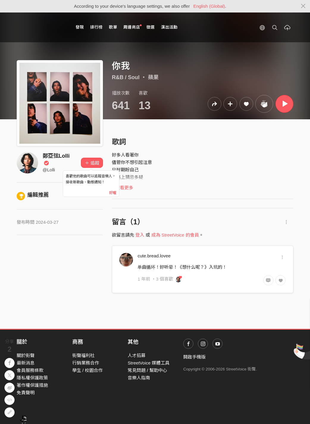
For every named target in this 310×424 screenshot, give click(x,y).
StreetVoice (41, 27)
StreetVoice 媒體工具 (149, 362)
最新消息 (26, 362)
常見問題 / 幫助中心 (147, 370)
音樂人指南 (139, 377)
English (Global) (209, 6)
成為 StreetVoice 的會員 (175, 234)
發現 (80, 27)
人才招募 (136, 355)
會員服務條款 (30, 370)
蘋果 (153, 77)
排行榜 (96, 27)
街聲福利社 (83, 355)
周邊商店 (132, 26)
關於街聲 (26, 355)
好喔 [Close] (112, 193)
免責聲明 (26, 392)
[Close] (303, 6)
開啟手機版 (194, 356)
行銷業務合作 (85, 362)
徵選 (150, 27)
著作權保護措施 (32, 385)
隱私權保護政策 (32, 377)
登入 (139, 234)
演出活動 (169, 27)
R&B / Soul (126, 77)
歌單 (113, 27)
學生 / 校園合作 (87, 370)
